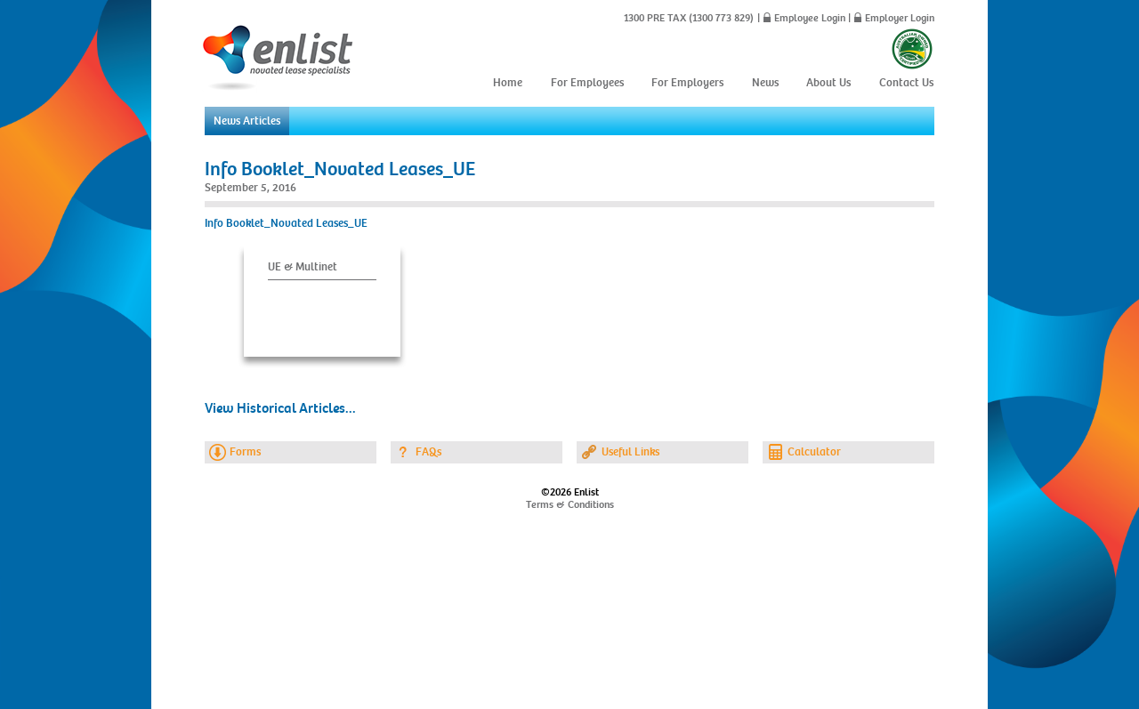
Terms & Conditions (570, 504)
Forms (245, 452)
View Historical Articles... (280, 408)
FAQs (428, 452)
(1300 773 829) (720, 18)
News (765, 83)
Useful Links (630, 452)
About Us (828, 83)
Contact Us (906, 83)
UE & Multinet (302, 267)
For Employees (587, 83)
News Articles (247, 121)
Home (507, 83)
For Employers (687, 83)
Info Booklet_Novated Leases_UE (340, 169)
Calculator (814, 452)
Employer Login (899, 18)
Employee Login (809, 18)
